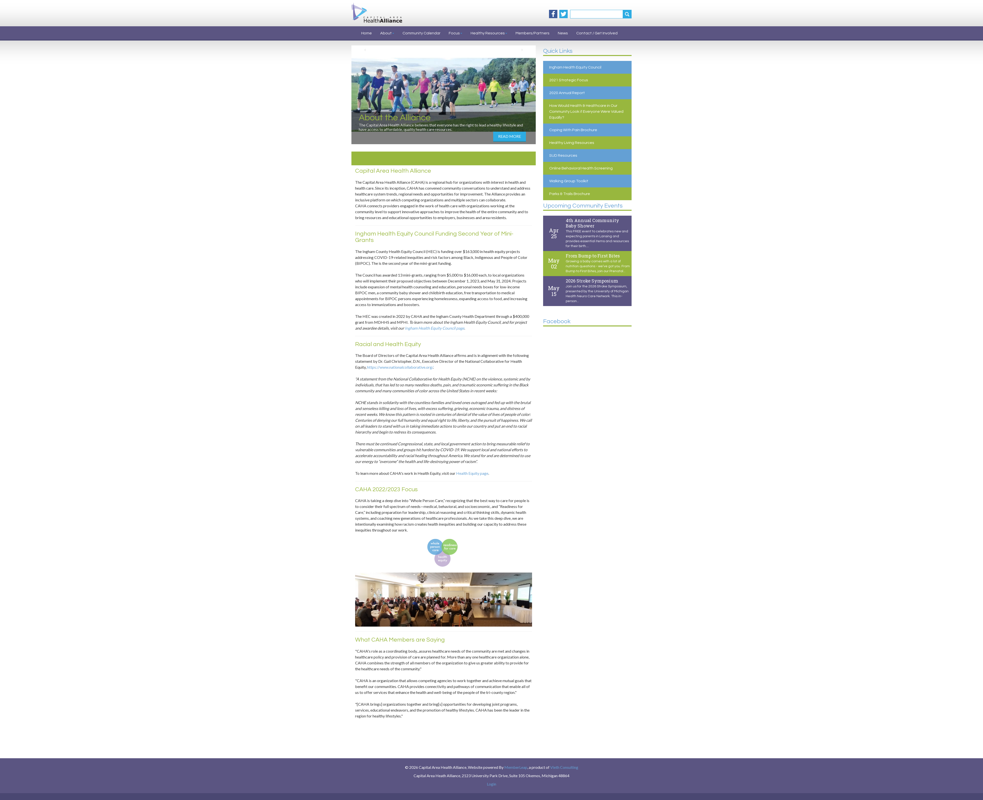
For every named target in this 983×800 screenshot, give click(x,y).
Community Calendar (421, 33)
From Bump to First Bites (593, 256)
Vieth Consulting (564, 767)
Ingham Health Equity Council (575, 67)
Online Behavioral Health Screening (581, 168)
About (387, 33)
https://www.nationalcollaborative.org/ (400, 367)
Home (366, 33)
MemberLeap (515, 767)
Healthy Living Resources (571, 143)
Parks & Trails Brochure (569, 194)
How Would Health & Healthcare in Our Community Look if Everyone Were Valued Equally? (586, 111)
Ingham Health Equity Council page (434, 328)
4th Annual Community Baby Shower (592, 223)
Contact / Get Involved (597, 33)
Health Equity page (472, 473)
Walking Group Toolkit (568, 181)
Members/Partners (532, 33)
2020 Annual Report (567, 93)
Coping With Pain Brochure (573, 130)
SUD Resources (563, 155)
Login (491, 784)
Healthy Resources (489, 33)
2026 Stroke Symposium (592, 281)
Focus (455, 33)
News (563, 33)
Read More (509, 136)
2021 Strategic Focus (568, 80)
